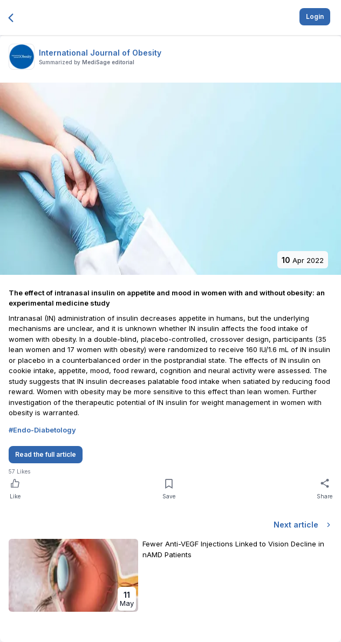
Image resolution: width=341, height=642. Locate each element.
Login (315, 16)
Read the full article (45, 454)
